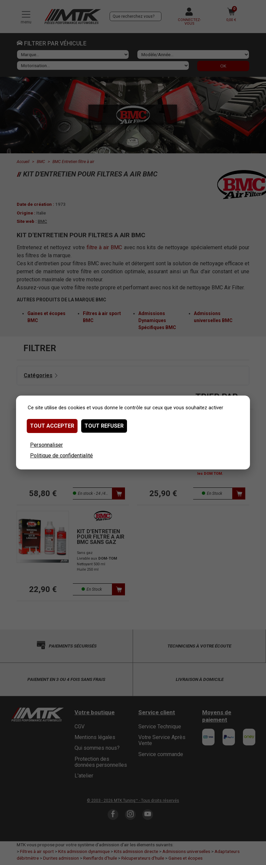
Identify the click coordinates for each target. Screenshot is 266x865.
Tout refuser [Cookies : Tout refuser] (104, 426)
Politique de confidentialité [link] (61, 455)
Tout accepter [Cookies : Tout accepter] (52, 426)
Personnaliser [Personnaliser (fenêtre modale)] (46, 445)
